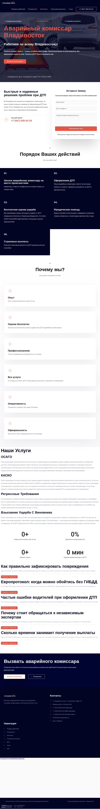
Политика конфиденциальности (6, 805)
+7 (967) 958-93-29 (22, 120)
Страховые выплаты (58, 10)
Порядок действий (18, 10)
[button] (15, 61)
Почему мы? (32, 10)
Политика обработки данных (6, 807)
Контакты (44, 10)
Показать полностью (9, 577)
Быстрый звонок (17, 118)
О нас (71, 10)
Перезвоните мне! (76, 129)
